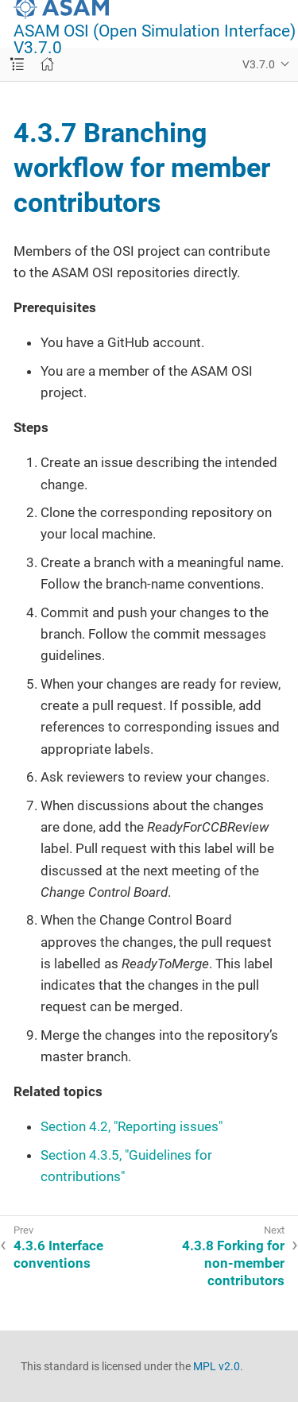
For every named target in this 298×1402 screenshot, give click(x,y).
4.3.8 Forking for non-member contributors (233, 1263)
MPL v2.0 (216, 1366)
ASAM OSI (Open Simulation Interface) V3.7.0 (155, 39)
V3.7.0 (258, 64)
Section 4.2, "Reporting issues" (132, 1126)
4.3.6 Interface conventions (58, 1254)
